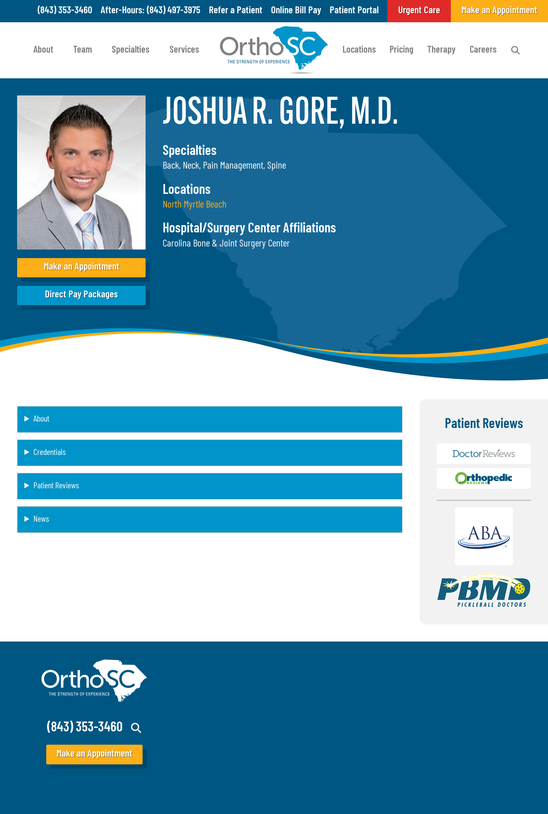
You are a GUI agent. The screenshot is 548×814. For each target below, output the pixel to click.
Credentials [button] (49, 453)
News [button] (41, 519)
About (43, 50)
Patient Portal (354, 11)
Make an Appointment (81, 267)
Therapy (441, 50)
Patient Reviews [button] (56, 486)
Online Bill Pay (296, 11)
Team (82, 50)
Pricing (402, 50)
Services (184, 50)
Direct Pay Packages (81, 295)
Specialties (130, 50)
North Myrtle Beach (194, 205)
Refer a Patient (235, 11)
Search (515, 50)
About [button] (41, 419)
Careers (483, 50)
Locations (359, 50)
